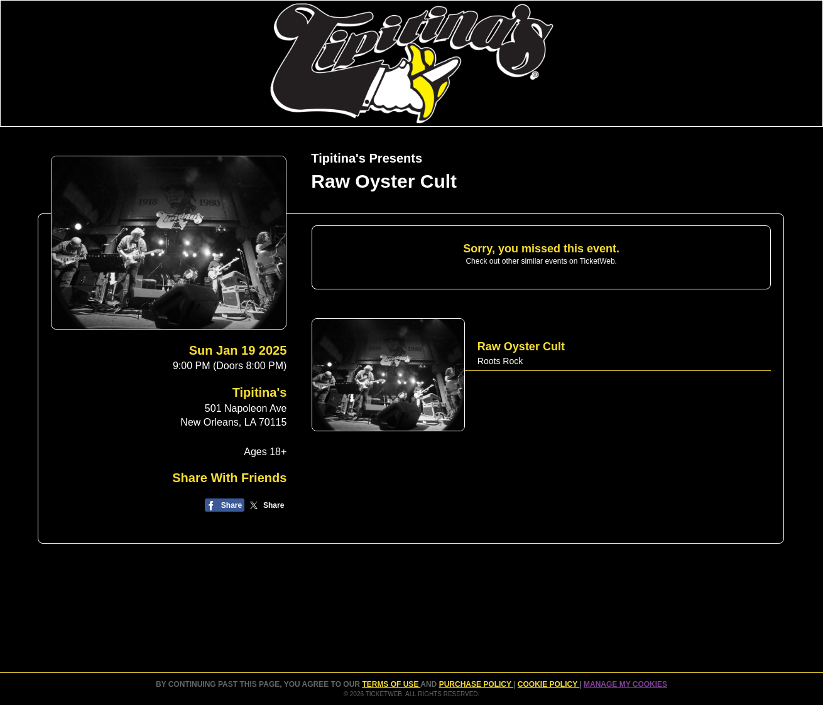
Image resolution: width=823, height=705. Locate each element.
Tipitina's (259, 392)
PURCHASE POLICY (476, 684)
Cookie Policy (548, 684)
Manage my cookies (625, 684)
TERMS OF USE (391, 684)
